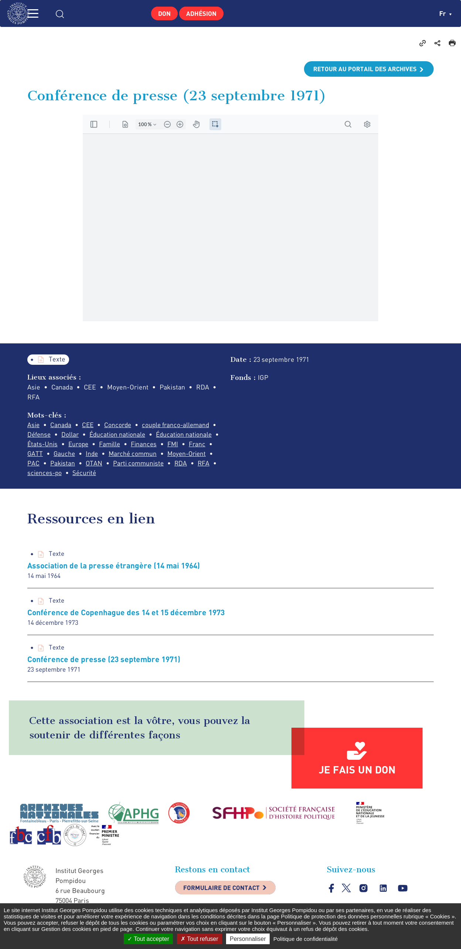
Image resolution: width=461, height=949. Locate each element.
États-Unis (112, 445)
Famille (183, 445)
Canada (62, 425)
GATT (123, 455)
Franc (95, 455)
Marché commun (52, 465)
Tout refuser (199, 939)
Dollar (72, 435)
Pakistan (177, 465)
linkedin (384, 892)
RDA (98, 475)
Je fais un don (357, 774)
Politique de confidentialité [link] (305, 939)
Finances (40, 455)
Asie (33, 425)
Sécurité (199, 475)
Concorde (121, 425)
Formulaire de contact (225, 893)
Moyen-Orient (109, 465)
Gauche (153, 455)
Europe (150, 445)
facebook (332, 892)
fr (445, 13)
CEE (90, 425)
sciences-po (157, 475)
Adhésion (203, 13)
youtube (404, 892)
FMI (70, 455)
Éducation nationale (121, 435)
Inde (181, 455)
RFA (122, 475)
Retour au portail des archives (362, 69)
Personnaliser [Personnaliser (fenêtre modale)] (248, 939)
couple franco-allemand (182, 425)
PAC (147, 465)
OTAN (209, 465)
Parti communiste (54, 475)
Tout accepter (148, 939)
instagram (364, 892)
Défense (39, 435)
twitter (347, 892)
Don (162, 13)
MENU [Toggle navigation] (42, 13)
